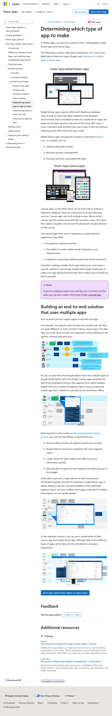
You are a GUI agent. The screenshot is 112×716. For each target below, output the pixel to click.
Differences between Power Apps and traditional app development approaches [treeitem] (20, 56)
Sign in (105, 3)
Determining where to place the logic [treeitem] (22, 112)
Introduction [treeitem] (13, 48)
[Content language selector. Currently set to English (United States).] (17, 695)
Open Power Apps (99, 11)
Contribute (52, 702)
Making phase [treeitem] (14, 126)
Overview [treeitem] (14, 72)
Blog (40, 702)
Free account (80, 11)
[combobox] (19, 21)
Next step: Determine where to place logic (65, 592)
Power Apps (70, 21)
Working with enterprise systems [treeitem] (21, 92)
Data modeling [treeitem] (19, 98)
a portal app (94, 294)
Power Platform (55, 21)
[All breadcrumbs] (43, 22)
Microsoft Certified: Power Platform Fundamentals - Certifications (71, 661)
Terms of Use (78, 702)
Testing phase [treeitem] (14, 130)
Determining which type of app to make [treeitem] (22, 104)
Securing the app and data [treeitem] (22, 120)
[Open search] (98, 4)
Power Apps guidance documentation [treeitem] (15, 29)
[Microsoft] (5, 4)
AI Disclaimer (9, 702)
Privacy (64, 702)
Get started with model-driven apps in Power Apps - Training (68, 644)
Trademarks (93, 702)
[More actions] (105, 22)
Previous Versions (26, 702)
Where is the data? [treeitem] (21, 85)
